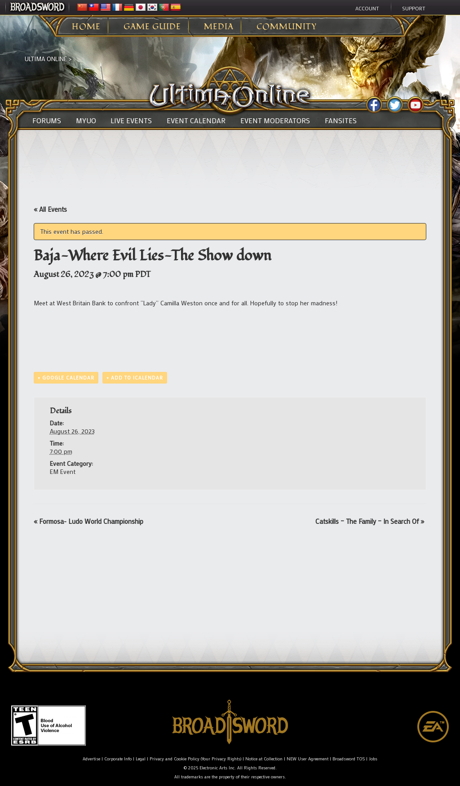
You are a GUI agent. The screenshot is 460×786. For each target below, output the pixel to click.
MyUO (86, 120)
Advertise (91, 759)
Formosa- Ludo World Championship (88, 521)
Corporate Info (118, 759)
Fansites (341, 120)
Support (413, 8)
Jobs (373, 759)
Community (287, 27)
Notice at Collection (264, 759)
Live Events (131, 120)
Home (86, 27)
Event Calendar (196, 120)
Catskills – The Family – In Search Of (369, 521)
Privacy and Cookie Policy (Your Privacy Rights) (195, 759)
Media (219, 27)
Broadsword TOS (348, 759)
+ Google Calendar (66, 378)
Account (367, 8)
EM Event (62, 471)
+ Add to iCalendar (134, 378)
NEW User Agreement (307, 759)
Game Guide (152, 27)
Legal (141, 759)
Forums (46, 120)
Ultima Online (46, 58)
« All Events (50, 209)
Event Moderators (275, 120)
